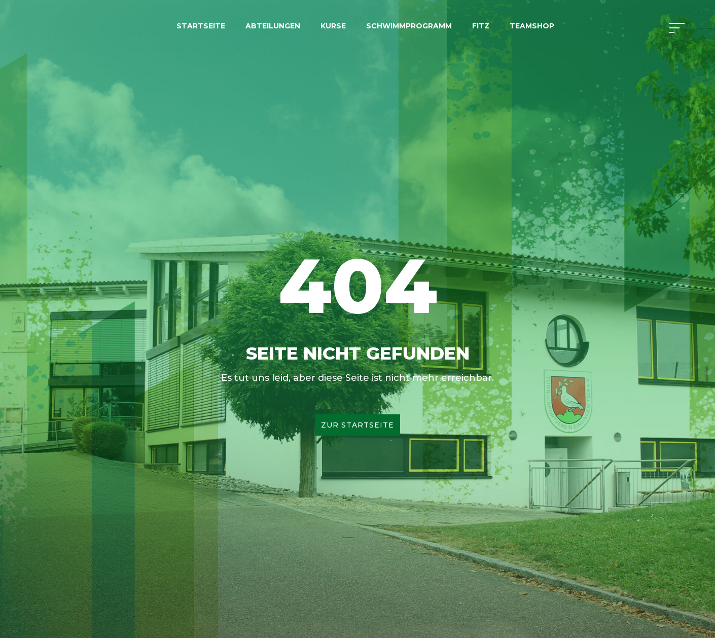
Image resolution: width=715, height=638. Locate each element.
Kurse (333, 25)
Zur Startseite (357, 425)
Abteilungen (272, 25)
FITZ (480, 25)
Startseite (200, 25)
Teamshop (532, 25)
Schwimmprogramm (409, 25)
